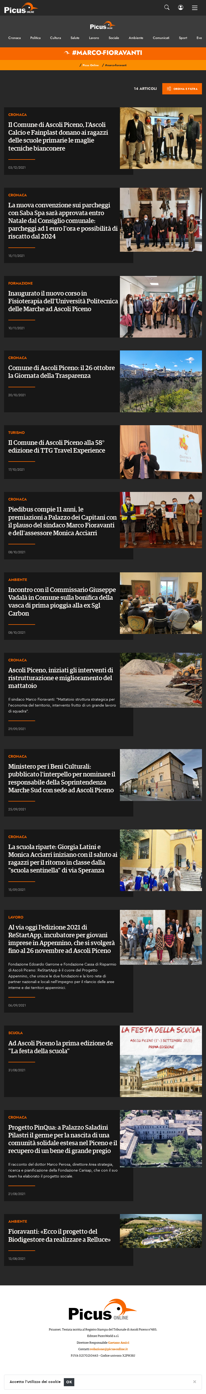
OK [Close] (69, 1382)
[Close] (194, 1381)
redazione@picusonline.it (109, 1349)
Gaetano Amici (118, 1343)
